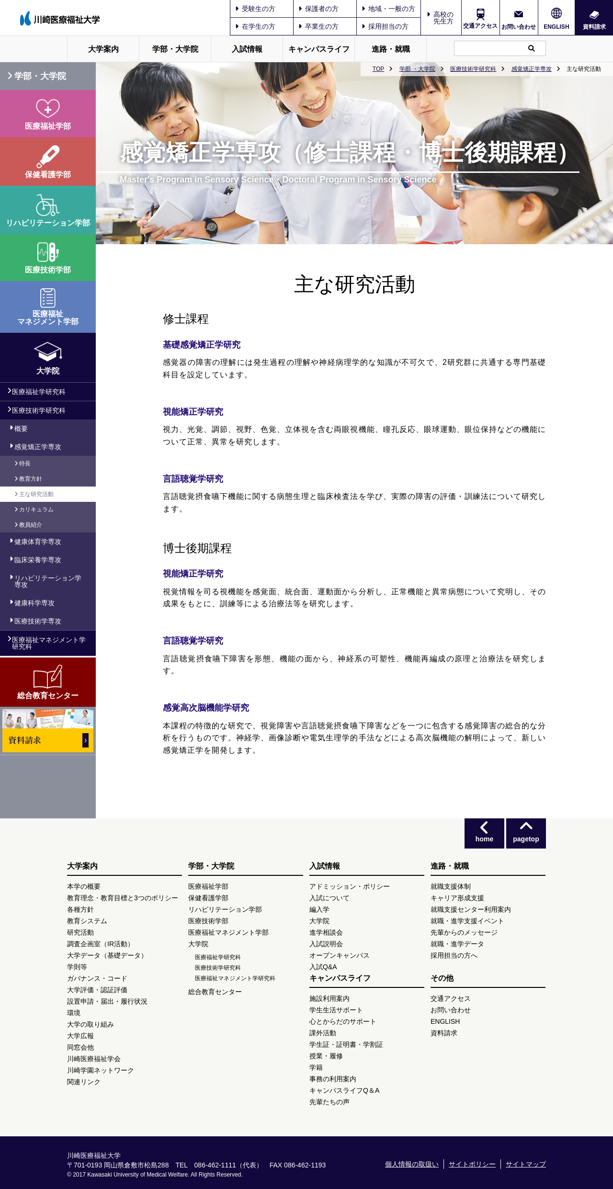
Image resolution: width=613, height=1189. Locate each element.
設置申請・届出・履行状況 (107, 1001)
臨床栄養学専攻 (37, 560)
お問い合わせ (518, 26)
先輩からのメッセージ (464, 932)
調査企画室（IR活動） (100, 944)
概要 (21, 428)
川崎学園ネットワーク (100, 1070)
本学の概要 (84, 886)
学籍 (316, 1067)
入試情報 (247, 49)
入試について (329, 898)
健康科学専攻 (34, 603)
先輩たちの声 (329, 1102)
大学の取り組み (90, 1024)
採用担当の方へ (454, 955)
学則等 (77, 967)
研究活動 (80, 932)
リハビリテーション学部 (225, 909)
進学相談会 (326, 932)
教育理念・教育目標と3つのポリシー (122, 898)
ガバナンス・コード (97, 978)
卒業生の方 (318, 26)
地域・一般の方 (388, 8)
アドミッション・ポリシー (349, 886)
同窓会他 (80, 1047)
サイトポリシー (472, 1164)
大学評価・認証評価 (97, 990)
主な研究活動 (36, 494)
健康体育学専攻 (37, 541)
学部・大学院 (175, 49)
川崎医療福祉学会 (94, 1059)
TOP (378, 69)
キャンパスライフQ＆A (344, 1090)
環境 (73, 1013)
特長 (25, 463)
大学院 (198, 944)
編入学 (319, 909)
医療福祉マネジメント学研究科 (49, 643)
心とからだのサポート (342, 1021)
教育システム (87, 921)
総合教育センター (215, 992)
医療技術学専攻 (37, 621)
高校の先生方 (443, 17)
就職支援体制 (451, 886)
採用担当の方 (385, 26)
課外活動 (322, 1033)
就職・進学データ (457, 944)
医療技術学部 (208, 921)
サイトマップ (526, 1164)
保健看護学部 (208, 898)
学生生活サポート (336, 1010)
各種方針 (80, 909)
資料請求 (594, 26)
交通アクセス (480, 26)
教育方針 (30, 479)
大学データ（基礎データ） (107, 955)
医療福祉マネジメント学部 (228, 932)
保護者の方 (318, 8)
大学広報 (80, 1036)
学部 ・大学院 (417, 69)
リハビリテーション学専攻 (47, 581)
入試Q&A (323, 967)
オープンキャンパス (339, 955)
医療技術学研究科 (473, 69)
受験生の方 (255, 8)
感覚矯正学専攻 (531, 69)
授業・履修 (326, 1056)
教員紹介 (30, 524)
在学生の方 (255, 26)
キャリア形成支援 (457, 898)
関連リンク (84, 1082)
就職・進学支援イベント (467, 921)
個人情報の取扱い (412, 1164)
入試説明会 (326, 944)
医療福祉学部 (208, 886)
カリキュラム (36, 509)
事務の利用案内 (332, 1079)
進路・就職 (391, 49)
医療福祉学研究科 (39, 392)
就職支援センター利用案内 (471, 909)
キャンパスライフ (319, 49)
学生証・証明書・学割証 (346, 1044)
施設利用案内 (329, 998)
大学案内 (103, 49)
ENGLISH (556, 26)
